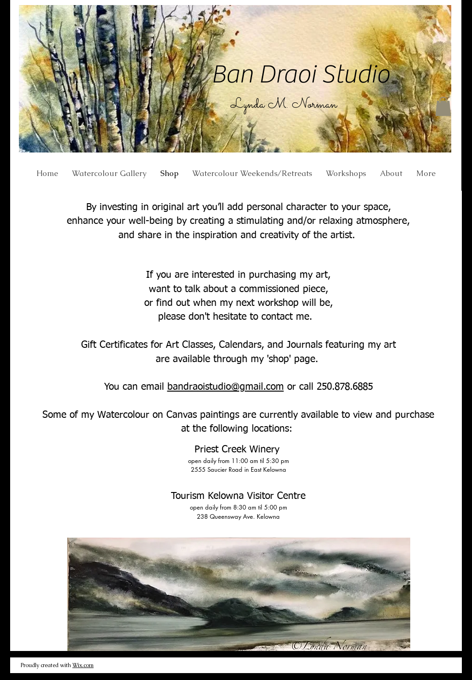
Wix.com (83, 665)
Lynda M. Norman (284, 105)
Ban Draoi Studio (300, 74)
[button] (443, 106)
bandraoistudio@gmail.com (225, 387)
